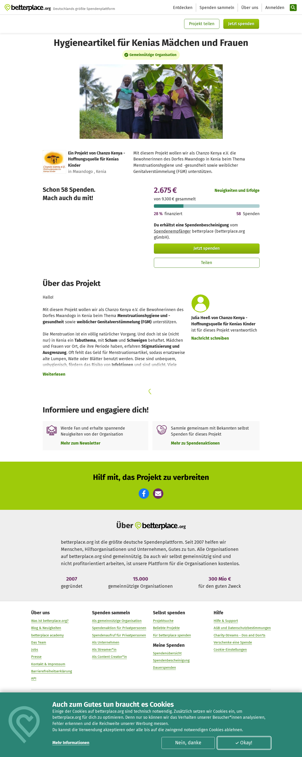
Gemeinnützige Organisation (152, 55)
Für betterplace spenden (172, 635)
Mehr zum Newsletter (80, 443)
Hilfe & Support (226, 621)
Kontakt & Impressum (48, 664)
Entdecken (182, 7)
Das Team (38, 642)
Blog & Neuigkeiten (46, 628)
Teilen (206, 262)
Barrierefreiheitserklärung (51, 671)
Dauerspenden (164, 667)
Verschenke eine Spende (233, 642)
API (33, 678)
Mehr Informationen (70, 742)
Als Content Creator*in (109, 657)
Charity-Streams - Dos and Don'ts (239, 635)
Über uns (249, 7)
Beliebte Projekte (166, 628)
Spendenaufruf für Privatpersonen (119, 635)
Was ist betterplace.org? (50, 621)
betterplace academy (47, 635)
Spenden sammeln (217, 7)
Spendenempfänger (172, 231)
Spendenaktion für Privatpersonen (119, 628)
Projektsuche (163, 621)
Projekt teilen (202, 23)
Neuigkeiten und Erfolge (237, 190)
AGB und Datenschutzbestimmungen (242, 628)
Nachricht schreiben (210, 338)
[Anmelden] (274, 7)
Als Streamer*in (104, 649)
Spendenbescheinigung (171, 660)
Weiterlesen (54, 374)
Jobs (34, 649)
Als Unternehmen (105, 642)
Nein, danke (188, 743)
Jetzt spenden (241, 23)
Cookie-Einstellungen (230, 649)
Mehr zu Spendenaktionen (195, 443)
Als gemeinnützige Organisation (117, 621)
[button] (144, 493)
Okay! (243, 743)
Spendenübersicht (167, 653)
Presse (36, 657)
